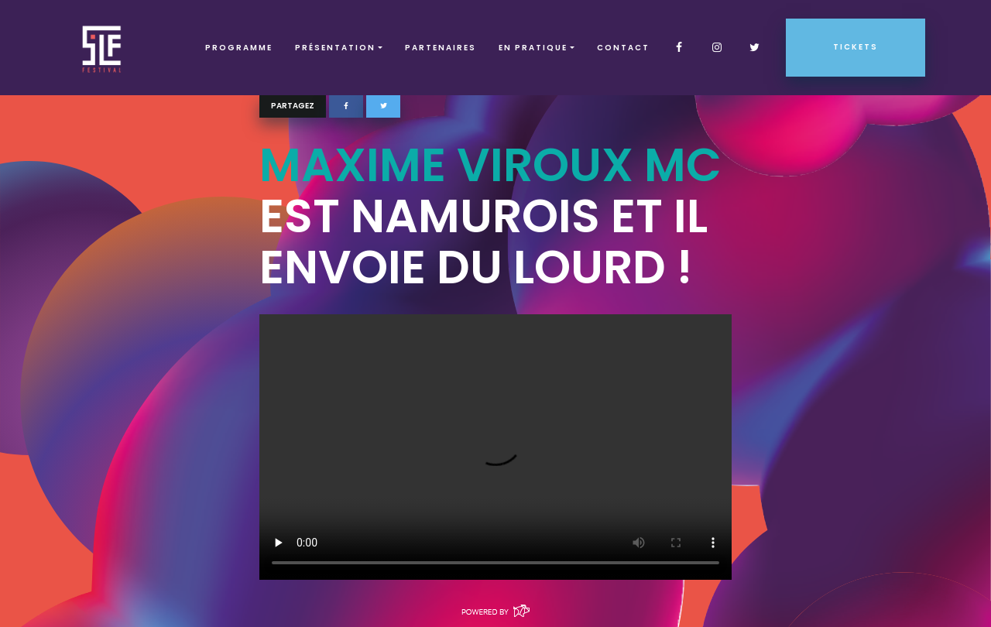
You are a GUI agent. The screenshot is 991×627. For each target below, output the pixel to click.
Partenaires (440, 47)
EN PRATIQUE (533, 47)
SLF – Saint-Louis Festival (102, 48)
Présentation (335, 47)
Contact (623, 47)
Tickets (855, 47)
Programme (239, 47)
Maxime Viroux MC (490, 164)
